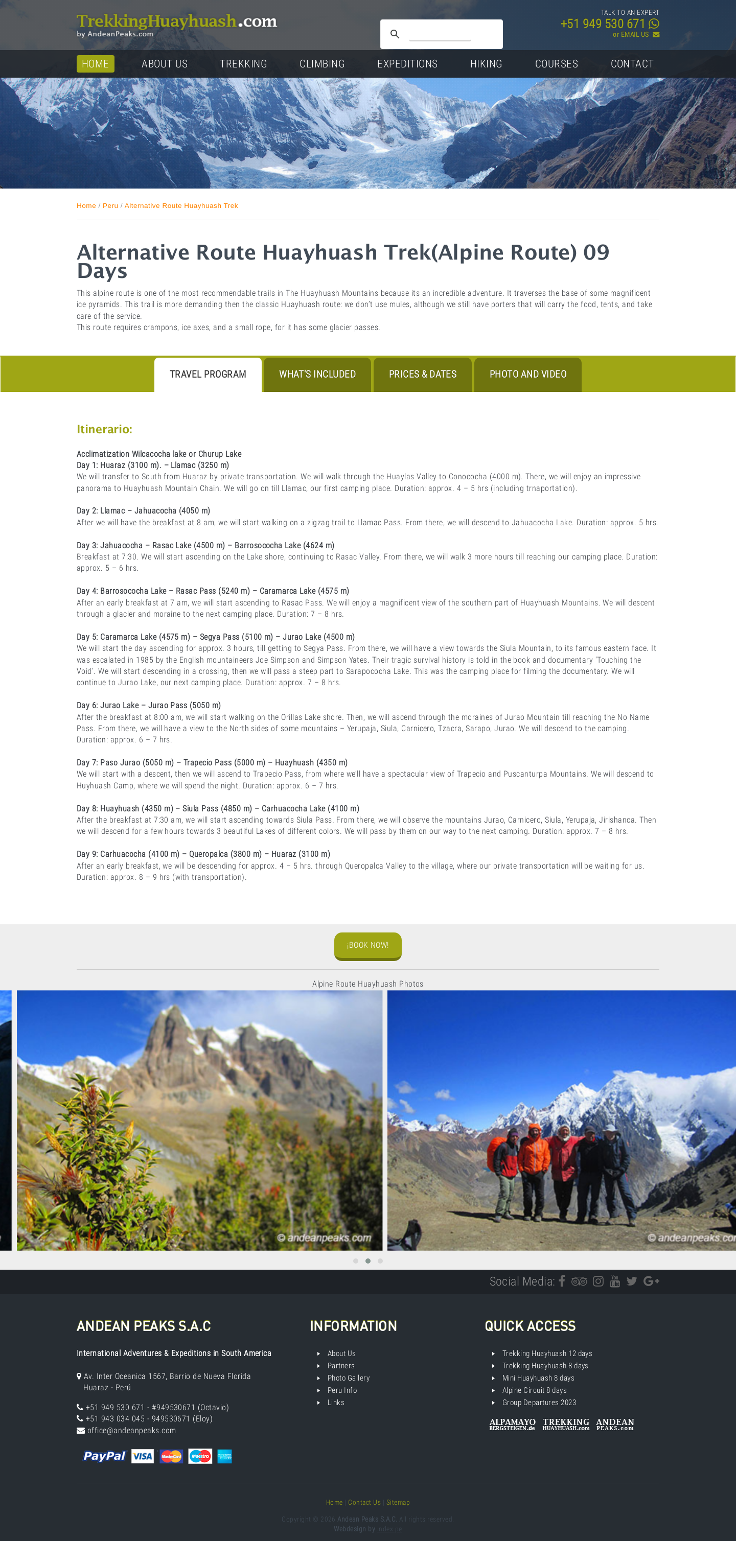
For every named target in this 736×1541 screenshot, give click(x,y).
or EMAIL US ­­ (636, 34)
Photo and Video (528, 374)
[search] (440, 34)
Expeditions (407, 63)
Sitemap (398, 1502)
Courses (556, 63)
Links (336, 1402)
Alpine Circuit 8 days (534, 1390)
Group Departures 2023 (539, 1402)
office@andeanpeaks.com (131, 1430)
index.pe (389, 1529)
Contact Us (364, 1502)
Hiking (486, 63)
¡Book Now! (368, 945)
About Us (165, 63)
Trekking (243, 63)
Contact (632, 63)
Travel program (208, 374)
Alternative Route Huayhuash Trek (181, 205)
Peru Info (342, 1390)
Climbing (322, 63)
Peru (111, 205)
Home (95, 63)
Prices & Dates (423, 374)
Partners (341, 1365)
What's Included (317, 374)
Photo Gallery (349, 1378)
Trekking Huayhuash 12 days (547, 1353)
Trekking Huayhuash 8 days (545, 1365)
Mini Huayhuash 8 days (538, 1378)
